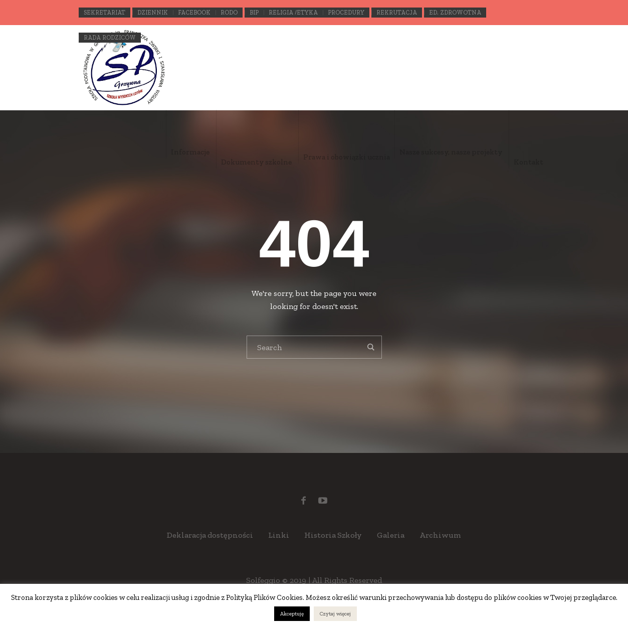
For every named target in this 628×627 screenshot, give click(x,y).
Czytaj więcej (335, 613)
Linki (278, 535)
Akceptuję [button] (292, 613)
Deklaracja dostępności (210, 535)
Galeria (390, 535)
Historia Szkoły (333, 535)
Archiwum (440, 535)
